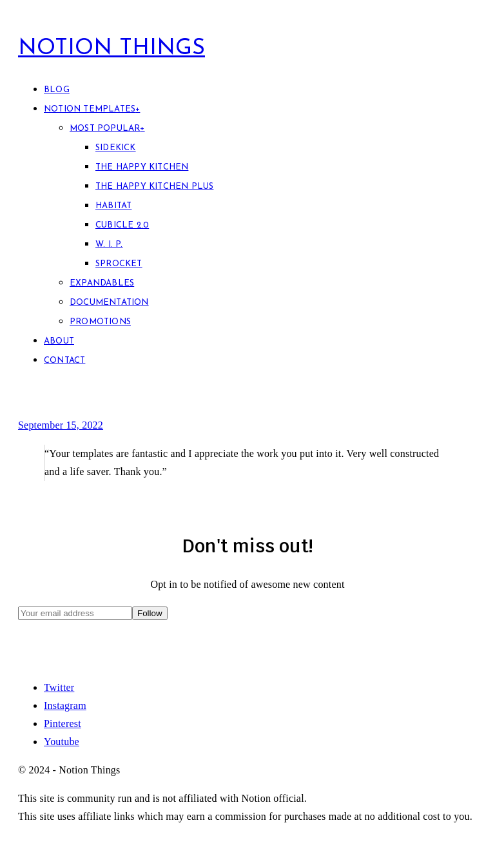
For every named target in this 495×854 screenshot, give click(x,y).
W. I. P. (109, 244)
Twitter (59, 687)
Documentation (109, 302)
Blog (57, 90)
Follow (149, 613)
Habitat (113, 206)
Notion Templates (92, 109)
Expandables (102, 283)
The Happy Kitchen (141, 167)
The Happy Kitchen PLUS (154, 186)
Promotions (100, 322)
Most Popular (107, 128)
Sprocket (118, 264)
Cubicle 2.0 (122, 225)
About (59, 341)
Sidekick (115, 148)
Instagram (65, 705)
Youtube (61, 741)
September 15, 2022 (60, 425)
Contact (64, 360)
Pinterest (62, 723)
